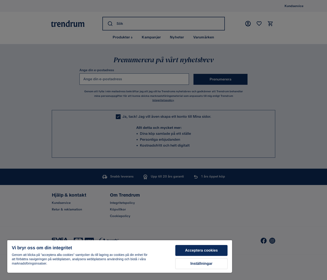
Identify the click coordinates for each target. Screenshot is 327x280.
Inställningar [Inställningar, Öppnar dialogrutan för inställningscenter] (201, 263)
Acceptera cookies (201, 250)
